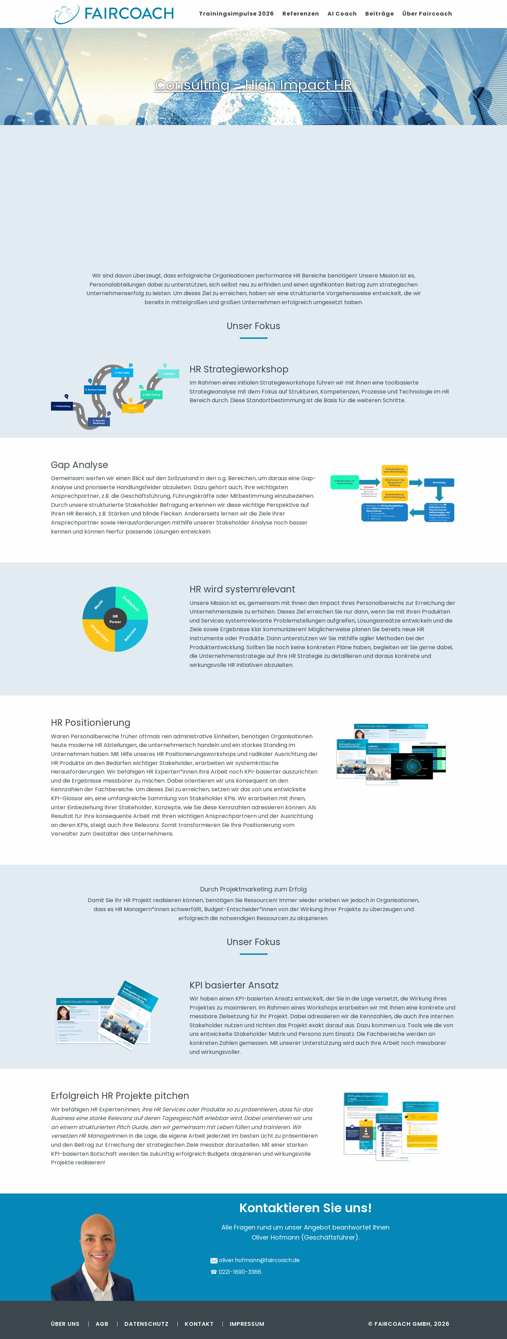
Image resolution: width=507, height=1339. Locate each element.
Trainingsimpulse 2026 (236, 14)
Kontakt (199, 1324)
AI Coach (342, 14)
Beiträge (379, 14)
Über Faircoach (427, 14)
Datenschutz (146, 1324)
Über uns (65, 1324)
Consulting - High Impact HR (253, 85)
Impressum (247, 1324)
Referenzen (300, 14)
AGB (102, 1324)
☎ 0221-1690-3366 (235, 1272)
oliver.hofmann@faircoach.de (255, 1260)
